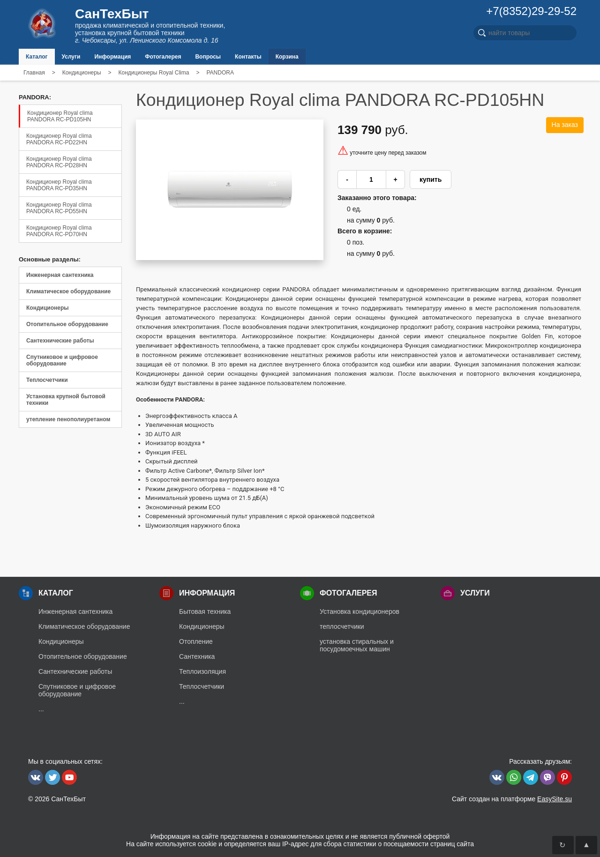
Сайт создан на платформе (512, 799)
